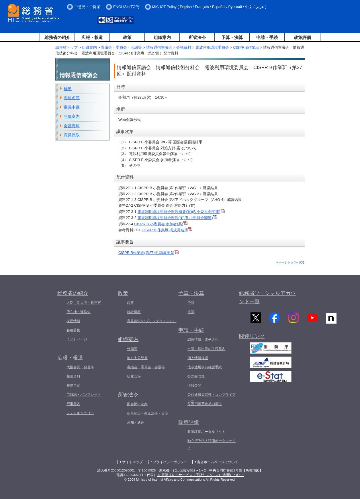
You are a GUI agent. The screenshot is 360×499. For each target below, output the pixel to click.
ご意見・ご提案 (87, 7)
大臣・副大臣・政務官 (83, 303)
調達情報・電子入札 (202, 340)
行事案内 (73, 404)
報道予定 (73, 385)
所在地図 (252, 470)
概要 (68, 88)
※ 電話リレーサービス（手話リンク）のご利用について (200, 475)
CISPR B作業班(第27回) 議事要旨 (148, 253)
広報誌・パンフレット (83, 395)
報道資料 (73, 376)
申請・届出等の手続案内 (206, 349)
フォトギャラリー (80, 413)
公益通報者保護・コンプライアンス (211, 398)
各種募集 (73, 330)
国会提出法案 (137, 404)
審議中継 (72, 107)
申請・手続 (267, 37)
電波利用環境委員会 (212, 47)
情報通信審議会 (159, 47)
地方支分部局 (137, 358)
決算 (190, 312)
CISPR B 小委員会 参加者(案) (160, 224)
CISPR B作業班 (246, 47)
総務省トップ (66, 47)
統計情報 (134, 312)
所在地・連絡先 (78, 312)
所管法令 (197, 37)
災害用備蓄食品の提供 (204, 404)
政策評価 (302, 37)
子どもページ (76, 339)
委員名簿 (72, 97)
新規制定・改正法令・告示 (147, 413)
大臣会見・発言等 (80, 367)
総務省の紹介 (57, 37)
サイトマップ (132, 462)
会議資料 (183, 47)
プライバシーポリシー (170, 462)
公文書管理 (196, 376)
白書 (130, 303)
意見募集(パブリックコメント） (151, 321)
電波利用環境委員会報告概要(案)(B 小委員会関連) (181, 212)
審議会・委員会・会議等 (121, 47)
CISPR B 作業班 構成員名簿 (167, 230)
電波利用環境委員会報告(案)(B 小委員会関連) (177, 218)
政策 (127, 37)
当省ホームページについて (217, 462)
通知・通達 (135, 422)
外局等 (132, 349)
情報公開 (194, 385)
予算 (190, 303)
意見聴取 (72, 135)
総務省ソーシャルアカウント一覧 (267, 297)
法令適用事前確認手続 (204, 367)
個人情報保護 (197, 358)
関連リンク (252, 338)
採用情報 (73, 321)
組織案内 (162, 37)
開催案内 (72, 116)
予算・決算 (232, 37)
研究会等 (134, 376)
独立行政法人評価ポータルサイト (211, 444)
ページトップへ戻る (292, 262)
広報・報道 (92, 37)
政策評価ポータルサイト (206, 432)
